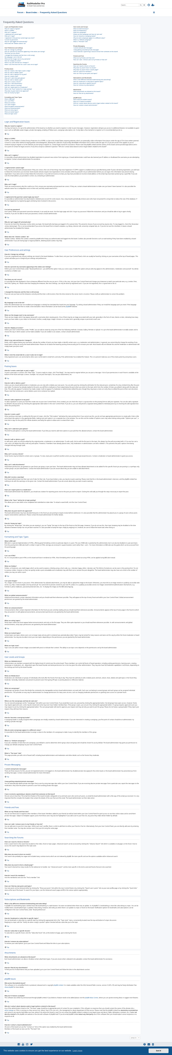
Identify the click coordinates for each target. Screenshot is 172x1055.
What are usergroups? (79, 32)
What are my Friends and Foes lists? (84, 58)
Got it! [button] (158, 1051)
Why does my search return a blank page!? (85, 70)
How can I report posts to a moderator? (16, 87)
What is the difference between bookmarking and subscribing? (92, 79)
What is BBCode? (10, 99)
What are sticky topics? (11, 110)
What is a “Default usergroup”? (82, 40)
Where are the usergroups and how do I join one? (87, 34)
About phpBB (9, 987)
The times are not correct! (12, 53)
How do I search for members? (82, 71)
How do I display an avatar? (13, 61)
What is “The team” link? (80, 41)
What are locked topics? (12, 112)
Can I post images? (10, 104)
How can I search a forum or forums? (84, 66)
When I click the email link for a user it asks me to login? (21, 64)
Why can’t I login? (10, 36)
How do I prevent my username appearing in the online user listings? (25, 51)
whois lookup (9, 1010)
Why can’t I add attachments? (13, 83)
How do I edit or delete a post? (14, 72)
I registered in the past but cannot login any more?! (20, 38)
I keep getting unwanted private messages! (86, 50)
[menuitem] (148, 5)
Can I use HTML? (9, 101)
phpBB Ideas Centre (91, 998)
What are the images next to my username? (17, 59)
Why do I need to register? (12, 29)
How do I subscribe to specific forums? (84, 83)
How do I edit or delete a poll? (14, 80)
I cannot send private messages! (82, 48)
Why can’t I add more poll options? (15, 78)
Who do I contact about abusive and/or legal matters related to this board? (95, 103)
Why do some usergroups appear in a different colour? (89, 38)
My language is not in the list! (13, 57)
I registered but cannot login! (13, 34)
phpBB (68, 306)
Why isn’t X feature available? (82, 101)
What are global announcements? (14, 106)
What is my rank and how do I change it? (17, 62)
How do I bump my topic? (12, 93)
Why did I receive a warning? (13, 85)
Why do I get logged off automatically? (16, 41)
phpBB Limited (58, 985)
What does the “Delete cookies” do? (15, 43)
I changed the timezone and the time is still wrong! (20, 55)
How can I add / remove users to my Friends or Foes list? (90, 60)
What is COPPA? (9, 30)
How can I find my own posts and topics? (85, 73)
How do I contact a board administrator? (85, 105)
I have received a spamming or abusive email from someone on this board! (95, 51)
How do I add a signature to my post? (16, 74)
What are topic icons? (11, 114)
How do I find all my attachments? (83, 93)
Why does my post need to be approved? (17, 91)
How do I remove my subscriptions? (83, 85)
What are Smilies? (10, 103)
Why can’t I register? (11, 32)
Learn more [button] (77, 1051)
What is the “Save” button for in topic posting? (18, 89)
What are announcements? (12, 108)
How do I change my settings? (13, 50)
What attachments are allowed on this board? (87, 91)
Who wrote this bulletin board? (82, 99)
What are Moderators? (80, 30)
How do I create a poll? (11, 76)
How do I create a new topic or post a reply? (17, 71)
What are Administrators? (81, 29)
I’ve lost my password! (11, 40)
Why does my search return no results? (84, 68)
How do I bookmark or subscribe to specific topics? (88, 81)
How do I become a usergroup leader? (84, 36)
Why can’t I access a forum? (13, 82)
